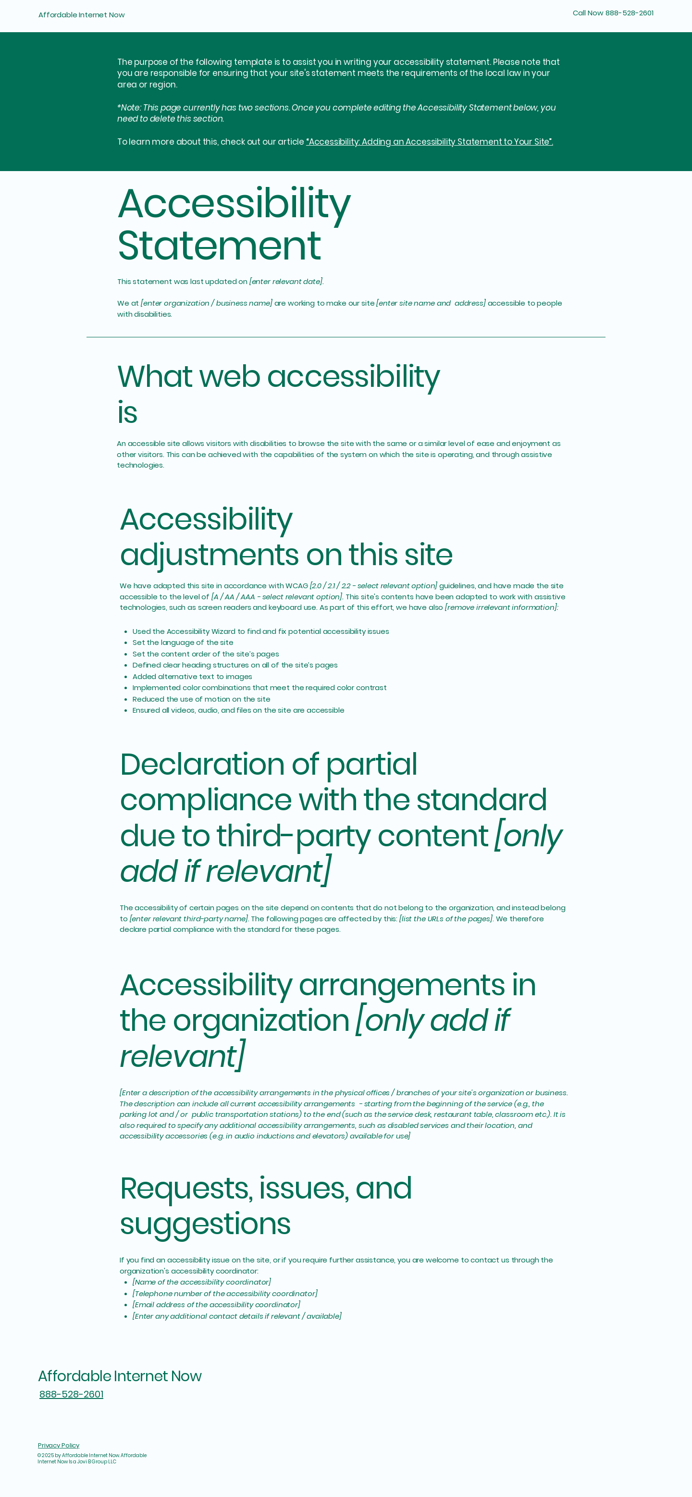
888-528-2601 (71, 1394)
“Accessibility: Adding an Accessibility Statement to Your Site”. (429, 142)
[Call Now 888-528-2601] (604, 13)
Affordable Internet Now (81, 15)
